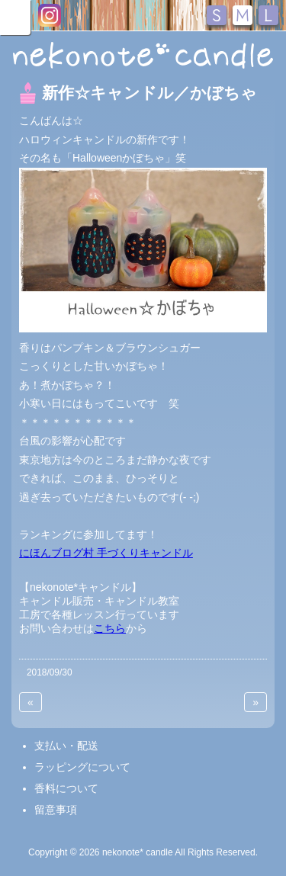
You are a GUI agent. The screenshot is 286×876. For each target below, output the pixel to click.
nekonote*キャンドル (143, 56)
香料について (66, 788)
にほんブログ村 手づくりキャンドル (106, 553)
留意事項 (55, 810)
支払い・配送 (66, 746)
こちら (110, 628)
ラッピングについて (82, 767)
